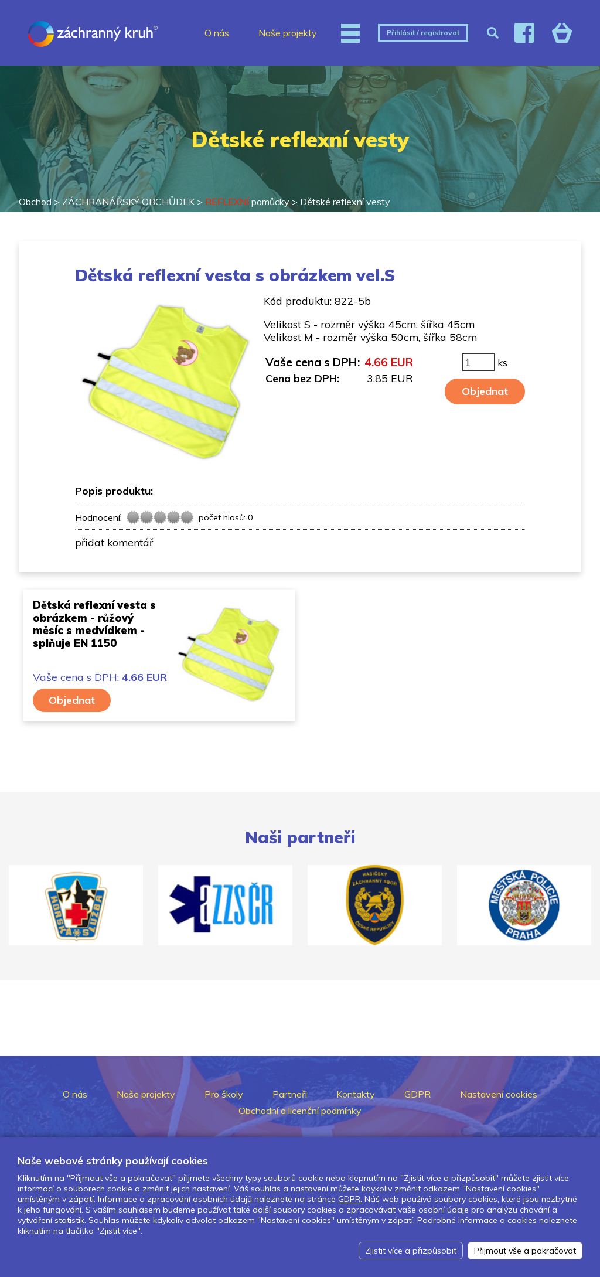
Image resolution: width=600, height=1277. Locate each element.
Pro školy (223, 1094)
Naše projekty (287, 33)
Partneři (289, 1094)
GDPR (417, 1094)
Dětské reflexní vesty (345, 201)
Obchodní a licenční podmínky (300, 1110)
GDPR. (350, 1199)
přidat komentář (114, 542)
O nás (216, 33)
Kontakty (355, 1094)
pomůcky (247, 201)
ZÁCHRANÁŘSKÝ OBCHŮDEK (128, 201)
